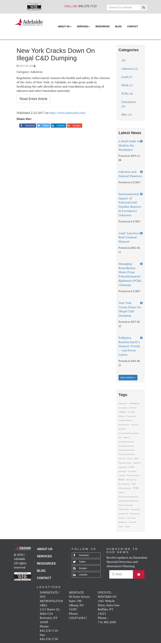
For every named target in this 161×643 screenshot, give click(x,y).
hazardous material (126, 442)
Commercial (131, 416)
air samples (123, 408)
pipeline (122, 492)
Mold (121, 479)
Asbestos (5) (129, 69)
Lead (131, 466)
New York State (124, 484)
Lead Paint (132, 471)
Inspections (123, 467)
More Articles (128, 377)
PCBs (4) (127, 93)
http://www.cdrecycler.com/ (67, 113)
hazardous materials (126, 450)
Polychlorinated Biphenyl (128, 497)
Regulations (135, 509)
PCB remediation (125, 488)
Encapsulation (124, 425)
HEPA (136, 459)
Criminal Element (125, 420)
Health (129, 459)
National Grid (131, 480)
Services (83, 26)
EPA (120, 437)
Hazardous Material (126, 446)
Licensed (122, 475)
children (122, 416)
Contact (132, 26)
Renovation (131, 518)
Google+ (74, 125)
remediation (123, 514)
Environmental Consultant (129, 433)
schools (127, 526)
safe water (133, 522)
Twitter (43, 125)
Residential (123, 522)
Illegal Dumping (125, 463)
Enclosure (135, 425)
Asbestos (122, 412)
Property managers (126, 505)
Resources (103, 26)
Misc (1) (126, 114)
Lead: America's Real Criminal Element (129, 237)
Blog (118, 26)
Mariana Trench (133, 475)
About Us (64, 26)
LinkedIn (58, 125)
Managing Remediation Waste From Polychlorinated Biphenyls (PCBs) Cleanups (130, 274)
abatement (123, 403)
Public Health (124, 509)
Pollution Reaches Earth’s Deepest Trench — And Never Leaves (129, 346)
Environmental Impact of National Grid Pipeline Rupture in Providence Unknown (130, 204)
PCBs (136, 488)
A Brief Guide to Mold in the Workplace (129, 145)
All (123, 60)
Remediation (135, 514)
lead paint (122, 471)
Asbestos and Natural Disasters (130, 174)
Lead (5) (126, 77)
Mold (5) (127, 85)
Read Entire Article (33, 99)
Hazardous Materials (126, 454)
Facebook (27, 125)
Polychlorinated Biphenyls (128, 501)
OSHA (134, 484)
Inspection (137, 463)
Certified (131, 412)
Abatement (134, 403)
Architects (133, 408)
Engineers (122, 429)
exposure (126, 437)
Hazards (122, 459)
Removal (122, 518)
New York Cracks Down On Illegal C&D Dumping (130, 309)
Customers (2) (128, 104)
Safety (121, 526)
